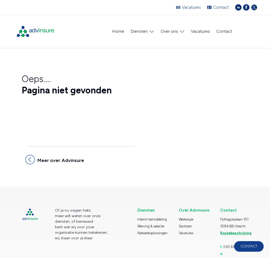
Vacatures (191, 7)
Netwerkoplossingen (152, 230)
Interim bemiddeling (152, 216)
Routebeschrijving (235, 230)
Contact (221, 7)
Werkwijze (186, 216)
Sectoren (185, 223)
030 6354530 (234, 244)
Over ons (169, 31)
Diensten (139, 31)
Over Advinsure (194, 207)
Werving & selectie (150, 223)
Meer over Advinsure (60, 157)
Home (118, 31)
